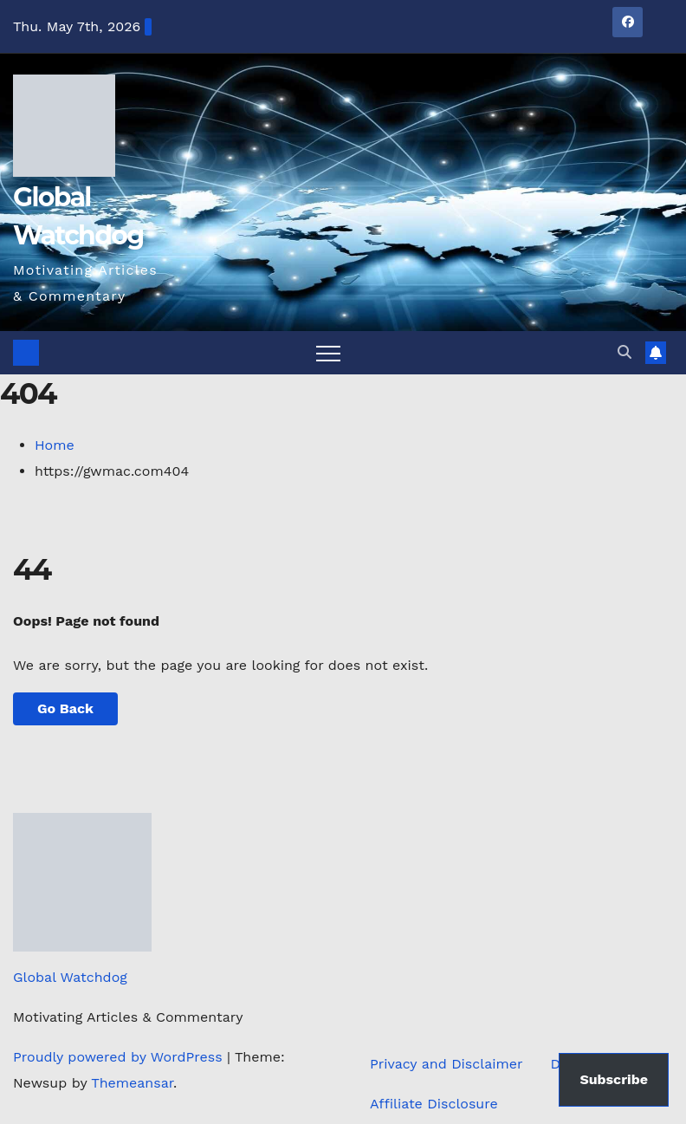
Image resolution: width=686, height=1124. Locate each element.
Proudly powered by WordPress (120, 1057)
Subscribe (613, 1079)
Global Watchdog (70, 977)
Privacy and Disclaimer (446, 1064)
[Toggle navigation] (328, 352)
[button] (624, 352)
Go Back (65, 708)
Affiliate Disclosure (434, 1103)
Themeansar (132, 1083)
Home (54, 445)
